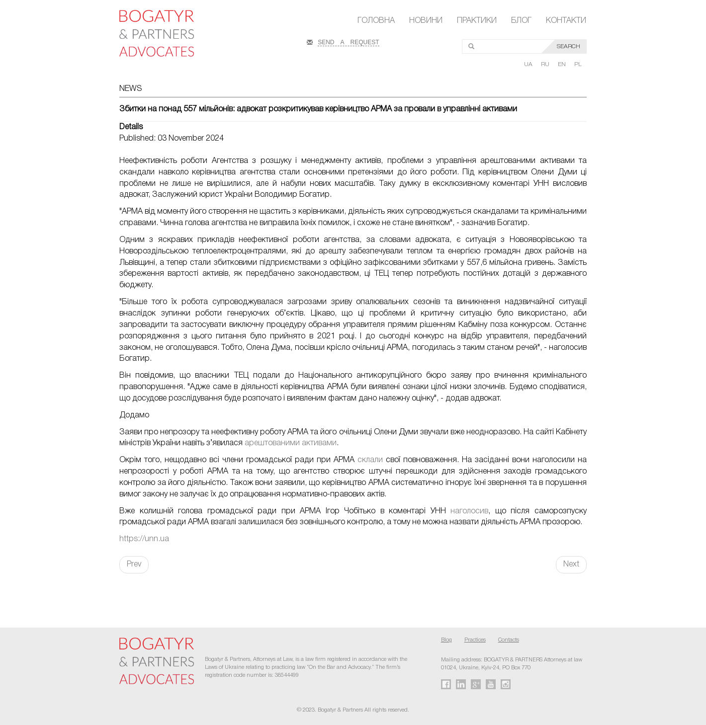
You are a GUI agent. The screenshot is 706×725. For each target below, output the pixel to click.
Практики (477, 20)
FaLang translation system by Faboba (31, 591)
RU (546, 64)
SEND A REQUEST (348, 41)
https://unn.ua (144, 539)
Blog (446, 640)
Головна (376, 20)
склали (370, 460)
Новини (425, 20)
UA (529, 64)
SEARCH (568, 46)
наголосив (469, 511)
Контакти (566, 20)
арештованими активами (291, 443)
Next (571, 564)
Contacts (508, 640)
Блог (521, 20)
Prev (134, 564)
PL (578, 64)
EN (562, 64)
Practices (475, 640)
